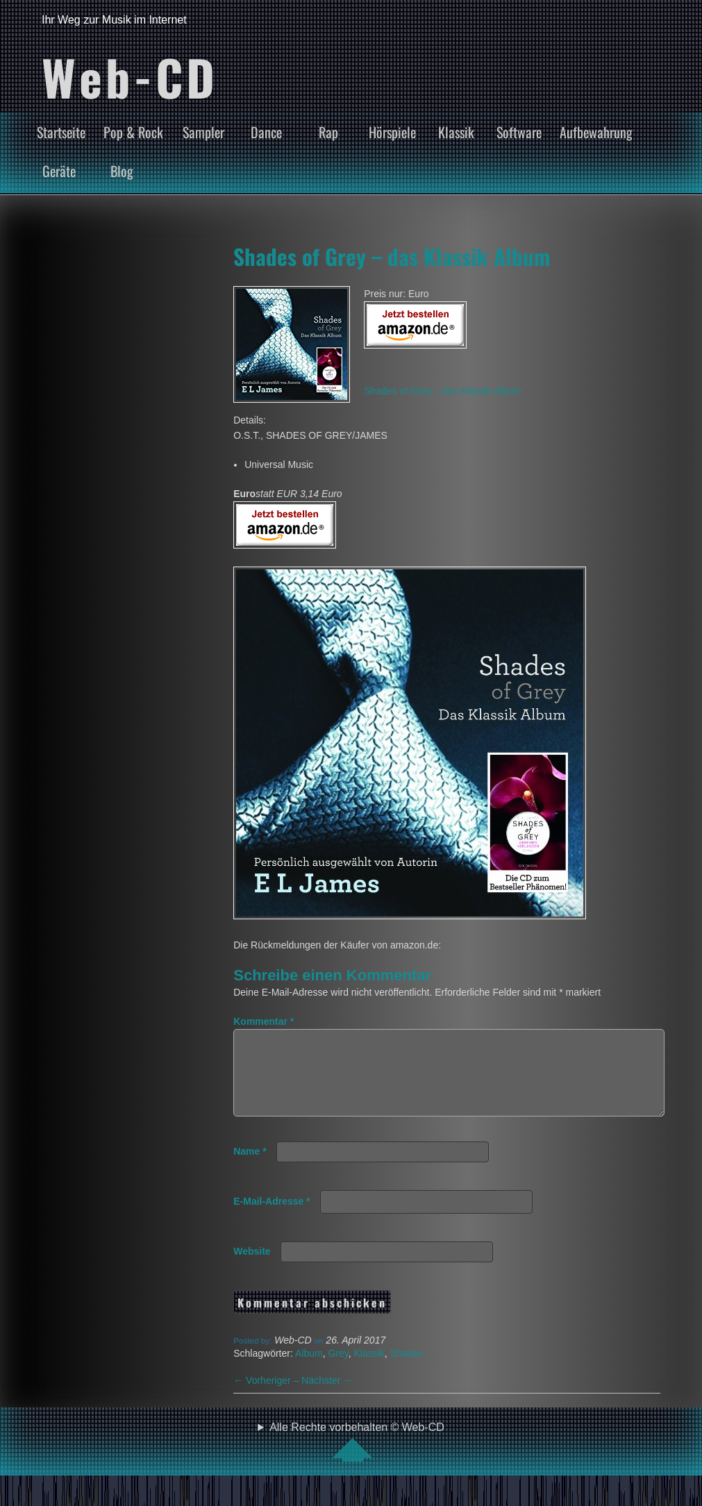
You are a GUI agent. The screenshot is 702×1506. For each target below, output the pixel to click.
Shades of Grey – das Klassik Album (391, 256)
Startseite (61, 132)
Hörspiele (392, 132)
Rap (328, 132)
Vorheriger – (267, 1397)
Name (249, 1167)
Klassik (456, 132)
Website (251, 1267)
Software (519, 132)
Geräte (59, 170)
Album (309, 1369)
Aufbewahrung (596, 132)
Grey (338, 1369)
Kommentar (263, 1021)
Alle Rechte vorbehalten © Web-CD (356, 1458)
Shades (406, 1369)
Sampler (203, 132)
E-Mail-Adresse (271, 1217)
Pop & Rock (133, 132)
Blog (121, 170)
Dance (266, 132)
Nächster (327, 1397)
